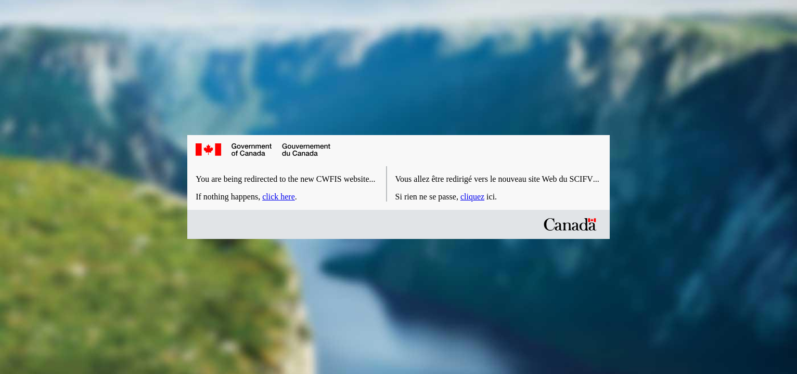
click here (278, 196)
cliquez (472, 196)
